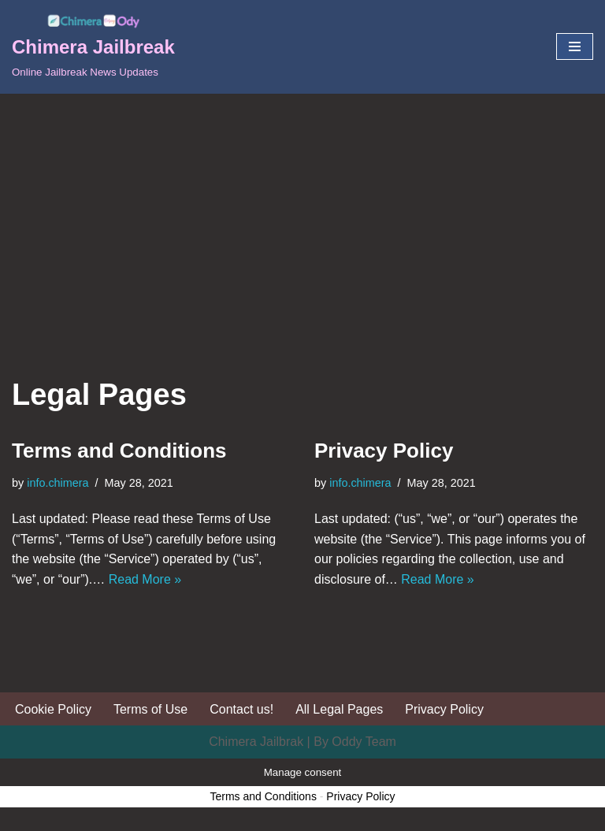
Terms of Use (150, 709)
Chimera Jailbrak (256, 741)
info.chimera (57, 483)
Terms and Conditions (119, 450)
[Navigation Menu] (574, 46)
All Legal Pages (339, 709)
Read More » (145, 579)
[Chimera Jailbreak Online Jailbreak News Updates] (93, 47)
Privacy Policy (383, 450)
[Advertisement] (302, 212)
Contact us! (241, 709)
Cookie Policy (53, 709)
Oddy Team (364, 741)
